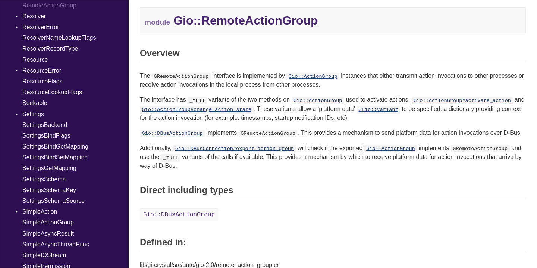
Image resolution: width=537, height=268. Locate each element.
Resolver (34, 16)
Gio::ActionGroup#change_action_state (196, 109)
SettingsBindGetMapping (55, 146)
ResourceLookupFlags (52, 92)
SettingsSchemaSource (53, 201)
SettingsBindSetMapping (55, 157)
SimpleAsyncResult (48, 233)
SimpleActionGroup (48, 222)
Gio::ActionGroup (313, 76)
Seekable (34, 103)
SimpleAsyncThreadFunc (55, 244)
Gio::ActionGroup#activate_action (462, 100)
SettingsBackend (44, 125)
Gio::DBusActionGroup (172, 133)
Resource (35, 60)
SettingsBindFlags (46, 136)
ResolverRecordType (50, 48)
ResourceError (41, 70)
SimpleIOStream (44, 255)
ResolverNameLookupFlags (59, 38)
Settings (33, 114)
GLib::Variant (378, 109)
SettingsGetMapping (49, 168)
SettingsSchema (44, 179)
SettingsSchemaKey (49, 190)
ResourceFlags (42, 81)
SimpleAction (39, 211)
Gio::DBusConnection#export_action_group (234, 148)
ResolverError (40, 27)
